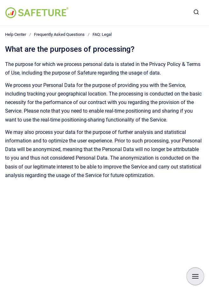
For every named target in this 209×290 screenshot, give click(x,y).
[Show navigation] (195, 276)
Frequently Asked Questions (59, 34)
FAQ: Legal (102, 34)
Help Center (15, 34)
